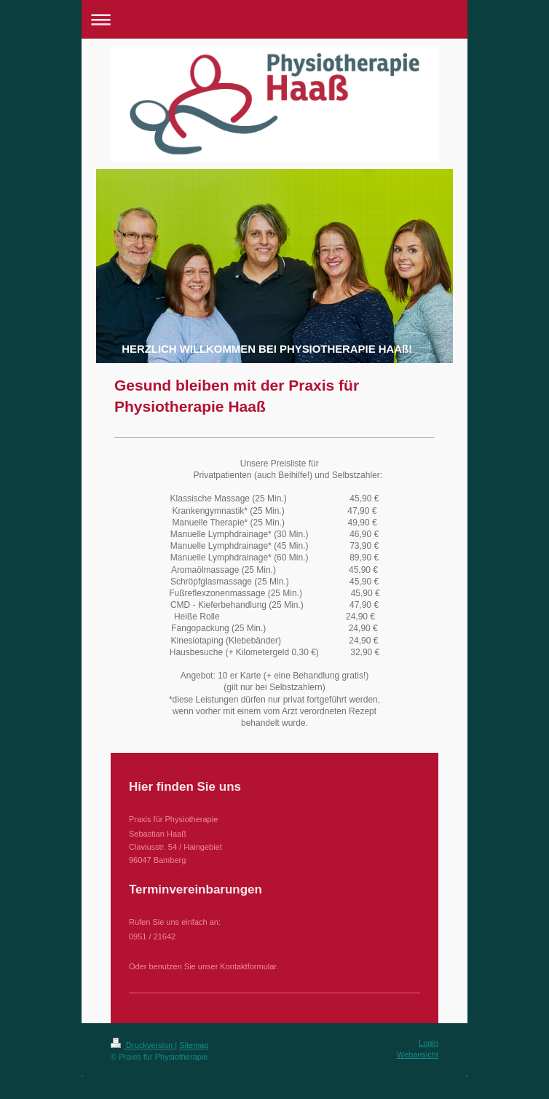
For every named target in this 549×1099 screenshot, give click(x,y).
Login (428, 1043)
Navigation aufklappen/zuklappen (274, 19)
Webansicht (417, 1054)
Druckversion (143, 1045)
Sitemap (193, 1045)
